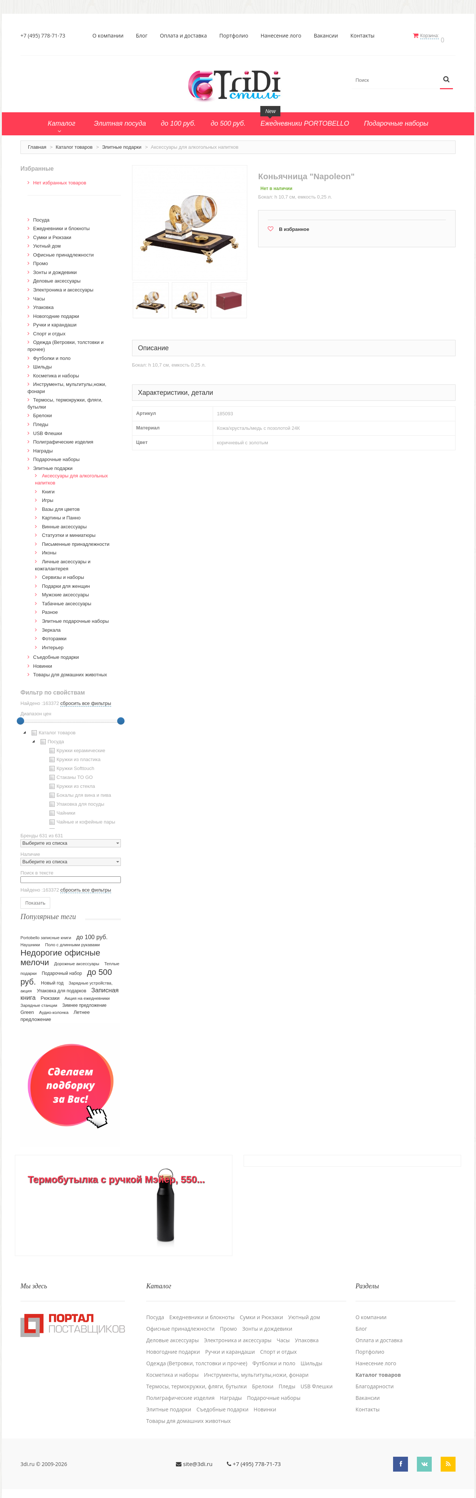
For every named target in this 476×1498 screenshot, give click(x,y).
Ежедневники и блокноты (61, 225)
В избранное (294, 225)
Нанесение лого (283, 35)
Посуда (41, 216)
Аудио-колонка (53, 1009)
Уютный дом (47, 242)
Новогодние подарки (56, 312)
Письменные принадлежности (76, 540)
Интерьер (53, 644)
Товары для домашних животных (70, 671)
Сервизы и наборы (63, 573)
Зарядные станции (38, 1002)
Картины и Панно (61, 514)
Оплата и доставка (185, 35)
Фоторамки (54, 635)
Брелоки (42, 412)
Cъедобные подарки (56, 653)
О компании (110, 35)
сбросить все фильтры (85, 699)
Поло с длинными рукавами (72, 941)
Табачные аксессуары (66, 600)
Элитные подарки (121, 143)
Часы (39, 295)
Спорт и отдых (49, 330)
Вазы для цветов (61, 505)
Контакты (365, 35)
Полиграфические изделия (63, 438)
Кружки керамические (76, 746)
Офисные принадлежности (63, 251)
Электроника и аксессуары (63, 286)
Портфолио (236, 35)
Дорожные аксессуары (76, 960)
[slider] (20, 717)
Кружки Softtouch (71, 764)
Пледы (40, 420)
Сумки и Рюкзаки (52, 233)
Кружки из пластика (74, 755)
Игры (48, 496)
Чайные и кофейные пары (81, 818)
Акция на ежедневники (87, 995)
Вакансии (328, 35)
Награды (43, 447)
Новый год (52, 979)
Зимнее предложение (84, 1002)
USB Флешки (47, 429)
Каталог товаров (74, 143)
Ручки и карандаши (55, 321)
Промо (40, 259)
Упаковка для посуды (76, 800)
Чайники (61, 809)
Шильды (42, 363)
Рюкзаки (50, 995)
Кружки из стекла (71, 782)
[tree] (70, 775)
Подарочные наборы (56, 455)
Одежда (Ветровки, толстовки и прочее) (196, 1355)
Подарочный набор (62, 970)
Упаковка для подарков (61, 987)
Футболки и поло (52, 354)
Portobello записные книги (45, 934)
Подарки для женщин (66, 582)
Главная (37, 143)
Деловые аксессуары (57, 277)
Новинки (42, 662)
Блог (144, 35)
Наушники (30, 941)
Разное (50, 608)
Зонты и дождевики (55, 268)
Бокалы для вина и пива (79, 791)
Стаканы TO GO (70, 773)
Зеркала (51, 626)
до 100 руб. (92, 933)
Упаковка (43, 303)
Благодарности (375, 1378)
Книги (48, 488)
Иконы (49, 549)
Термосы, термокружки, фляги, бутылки (196, 1378)
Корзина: (434, 35)
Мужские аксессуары (65, 591)
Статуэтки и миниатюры (69, 531)
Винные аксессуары (64, 523)
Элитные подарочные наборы (75, 617)
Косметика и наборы (56, 372)
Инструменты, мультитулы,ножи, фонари (256, 1366)
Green (27, 1009)
